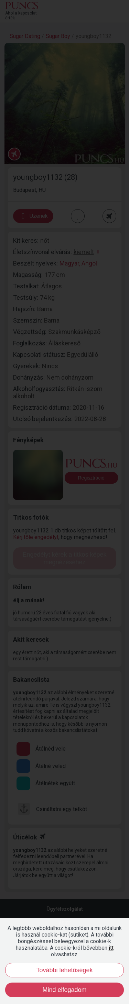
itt (111, 948)
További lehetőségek (64, 970)
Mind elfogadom (64, 989)
